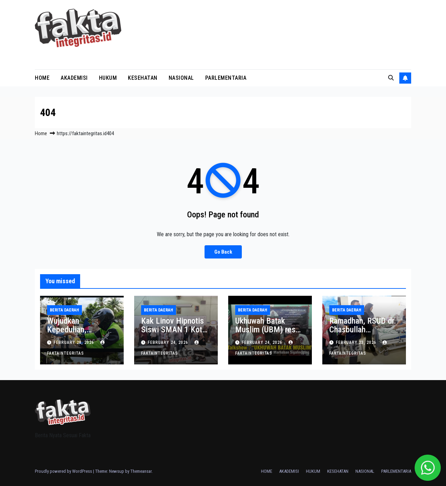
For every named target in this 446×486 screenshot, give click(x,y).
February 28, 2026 (74, 342)
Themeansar (141, 471)
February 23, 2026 (357, 342)
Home (41, 133)
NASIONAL (181, 78)
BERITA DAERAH (64, 310)
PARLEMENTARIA (226, 78)
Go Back (223, 251)
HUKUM (108, 78)
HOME (42, 78)
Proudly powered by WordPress (64, 471)
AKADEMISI (74, 78)
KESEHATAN (142, 78)
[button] (391, 78)
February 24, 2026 (169, 342)
